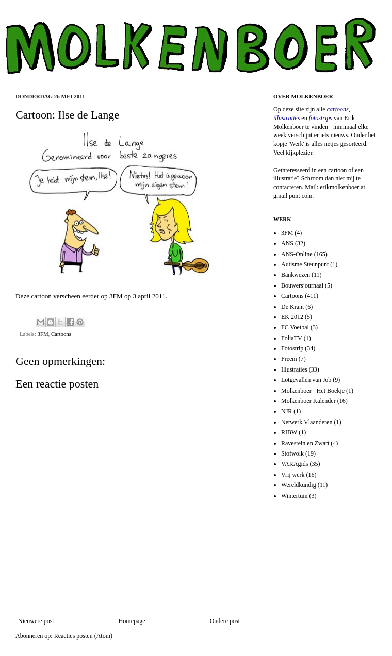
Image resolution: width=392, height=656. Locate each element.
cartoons (338, 109)
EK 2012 (292, 317)
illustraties (286, 118)
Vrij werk (293, 474)
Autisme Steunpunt (305, 264)
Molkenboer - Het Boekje (313, 390)
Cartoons (61, 334)
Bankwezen (295, 274)
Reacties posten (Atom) (83, 636)
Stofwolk (292, 453)
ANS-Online (297, 254)
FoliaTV (291, 338)
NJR (286, 411)
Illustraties (294, 369)
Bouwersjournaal (302, 285)
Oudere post (225, 621)
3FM (116, 296)
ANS (287, 243)
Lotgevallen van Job (306, 379)
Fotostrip (292, 348)
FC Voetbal (295, 327)
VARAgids (294, 463)
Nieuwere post (36, 621)
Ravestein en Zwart (305, 443)
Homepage (132, 621)
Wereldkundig (298, 485)
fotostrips (320, 118)
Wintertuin (294, 495)
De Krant (292, 306)
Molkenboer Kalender (308, 401)
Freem (289, 358)
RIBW (289, 432)
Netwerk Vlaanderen (306, 422)
